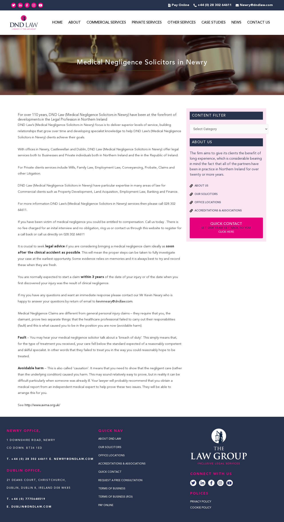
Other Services (182, 23)
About (74, 23)
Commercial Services (106, 23)
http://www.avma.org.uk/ (43, 405)
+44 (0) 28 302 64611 (29, 459)
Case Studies (213, 23)
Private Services (147, 23)
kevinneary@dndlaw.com (114, 301)
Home (57, 23)
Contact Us (258, 23)
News (236, 23)
